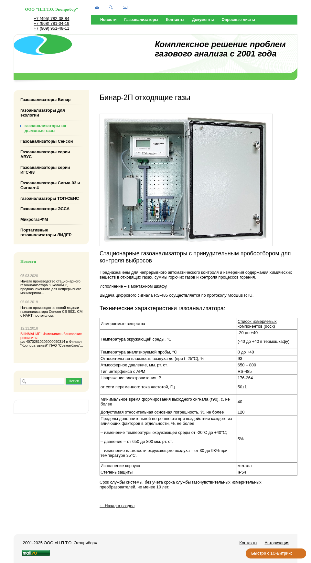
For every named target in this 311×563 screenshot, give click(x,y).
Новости (108, 19)
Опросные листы (238, 19)
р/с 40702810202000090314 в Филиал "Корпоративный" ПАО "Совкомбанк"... (51, 339)
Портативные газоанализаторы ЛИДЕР (45, 232)
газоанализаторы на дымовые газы (45, 128)
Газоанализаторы (141, 19)
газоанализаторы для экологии (42, 113)
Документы (203, 19)
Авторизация (276, 542)
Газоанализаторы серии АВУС (45, 154)
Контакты (175, 19)
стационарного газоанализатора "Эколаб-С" (50, 283)
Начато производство (38, 281)
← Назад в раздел (117, 505)
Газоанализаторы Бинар (45, 99)
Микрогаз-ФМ (34, 219)
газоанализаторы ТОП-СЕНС (49, 198)
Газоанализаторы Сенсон (46, 141)
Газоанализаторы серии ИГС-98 (45, 170)
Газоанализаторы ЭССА (45, 208)
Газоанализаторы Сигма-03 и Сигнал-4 (50, 185)
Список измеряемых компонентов (257, 324)
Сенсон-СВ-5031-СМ (65, 311)
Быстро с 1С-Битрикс (272, 553)
